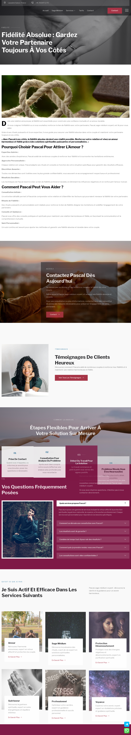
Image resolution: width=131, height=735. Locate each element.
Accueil (46, 11)
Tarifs (81, 11)
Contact (90, 11)
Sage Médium (57, 11)
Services (70, 11)
